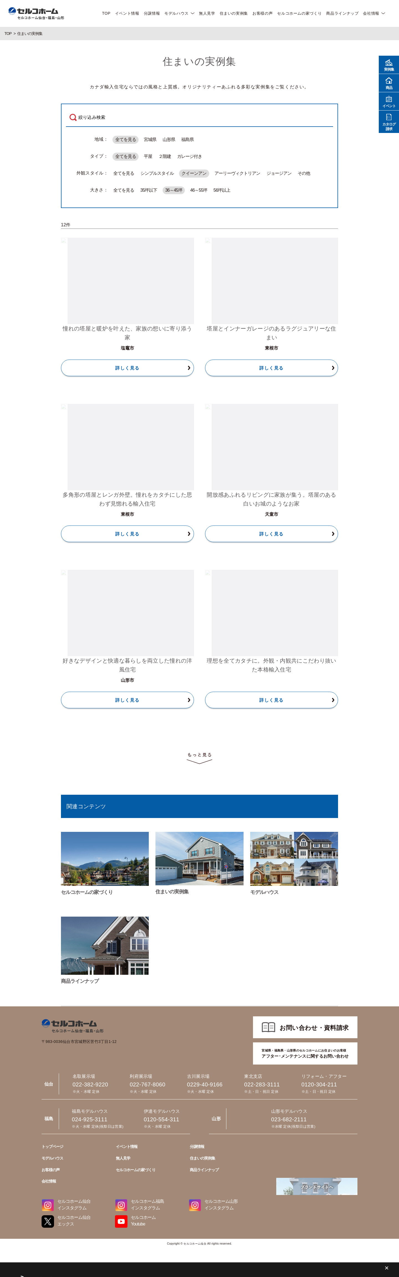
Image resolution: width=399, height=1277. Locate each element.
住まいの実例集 (234, 13)
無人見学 (207, 13)
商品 (388, 83)
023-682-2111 (199, 1116)
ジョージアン (279, 173)
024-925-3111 (199, 1141)
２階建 (164, 156)
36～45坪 (173, 190)
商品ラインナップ (342, 13)
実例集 (388, 64)
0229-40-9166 (199, 1040)
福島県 (187, 139)
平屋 (148, 156)
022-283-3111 (199, 1065)
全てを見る (125, 139)
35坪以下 (148, 190)
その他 (304, 173)
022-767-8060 (199, 1015)
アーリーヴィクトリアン (237, 173)
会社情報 (371, 13)
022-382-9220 (199, 990)
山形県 (169, 139)
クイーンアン (193, 173)
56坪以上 (221, 190)
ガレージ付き (189, 156)
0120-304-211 (199, 1090)
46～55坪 (199, 190)
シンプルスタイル (157, 173)
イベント (388, 101)
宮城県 (150, 139)
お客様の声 (262, 13)
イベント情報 (127, 13)
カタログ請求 (388, 121)
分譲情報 (152, 13)
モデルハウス (176, 13)
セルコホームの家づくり (299, 13)
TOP (106, 13)
